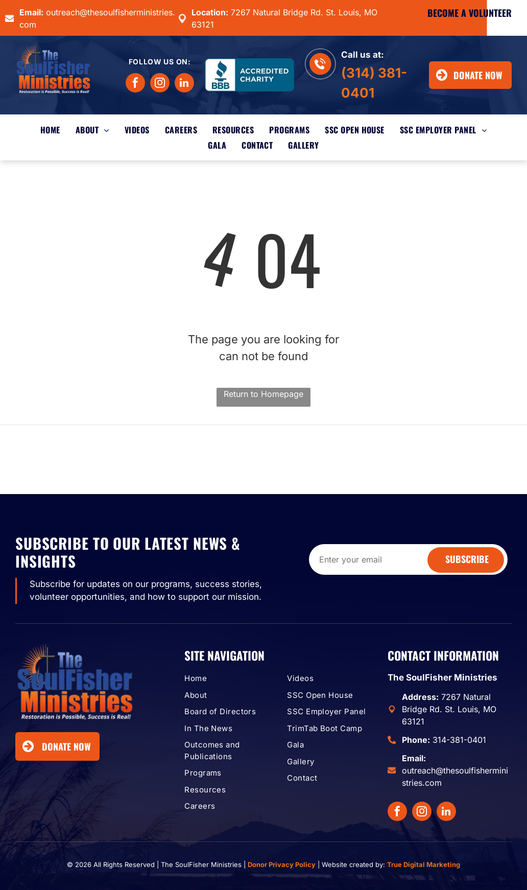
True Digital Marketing (423, 864)
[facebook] (135, 84)
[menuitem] (50, 129)
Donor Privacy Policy (282, 864)
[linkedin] (184, 84)
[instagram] (160, 84)
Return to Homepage (263, 394)
